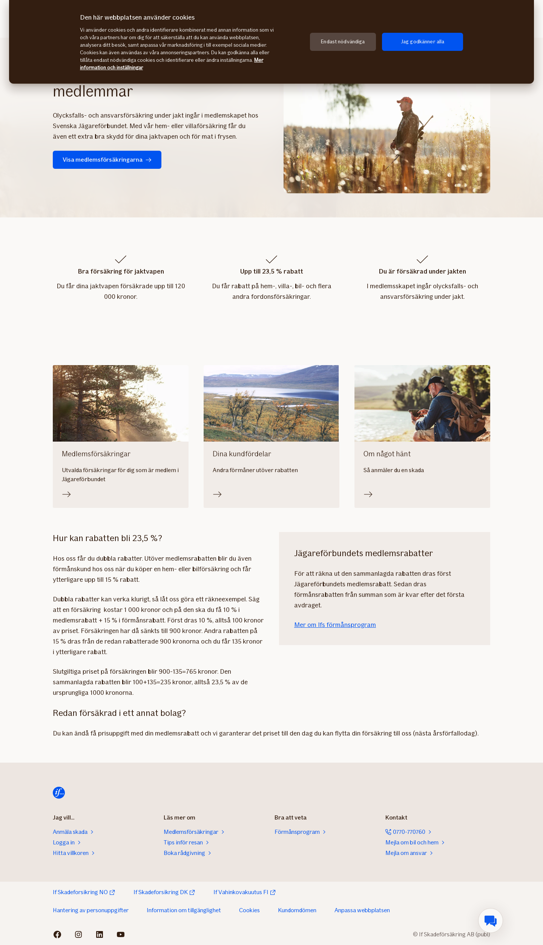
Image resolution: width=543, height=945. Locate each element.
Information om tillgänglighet (184, 910)
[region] (271, 42)
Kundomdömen (297, 910)
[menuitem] (490, 920)
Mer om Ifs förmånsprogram (335, 625)
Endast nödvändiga (343, 41)
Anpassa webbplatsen (362, 910)
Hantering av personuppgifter (91, 910)
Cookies (249, 910)
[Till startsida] (59, 793)
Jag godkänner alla (423, 41)
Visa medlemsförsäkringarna (107, 159)
